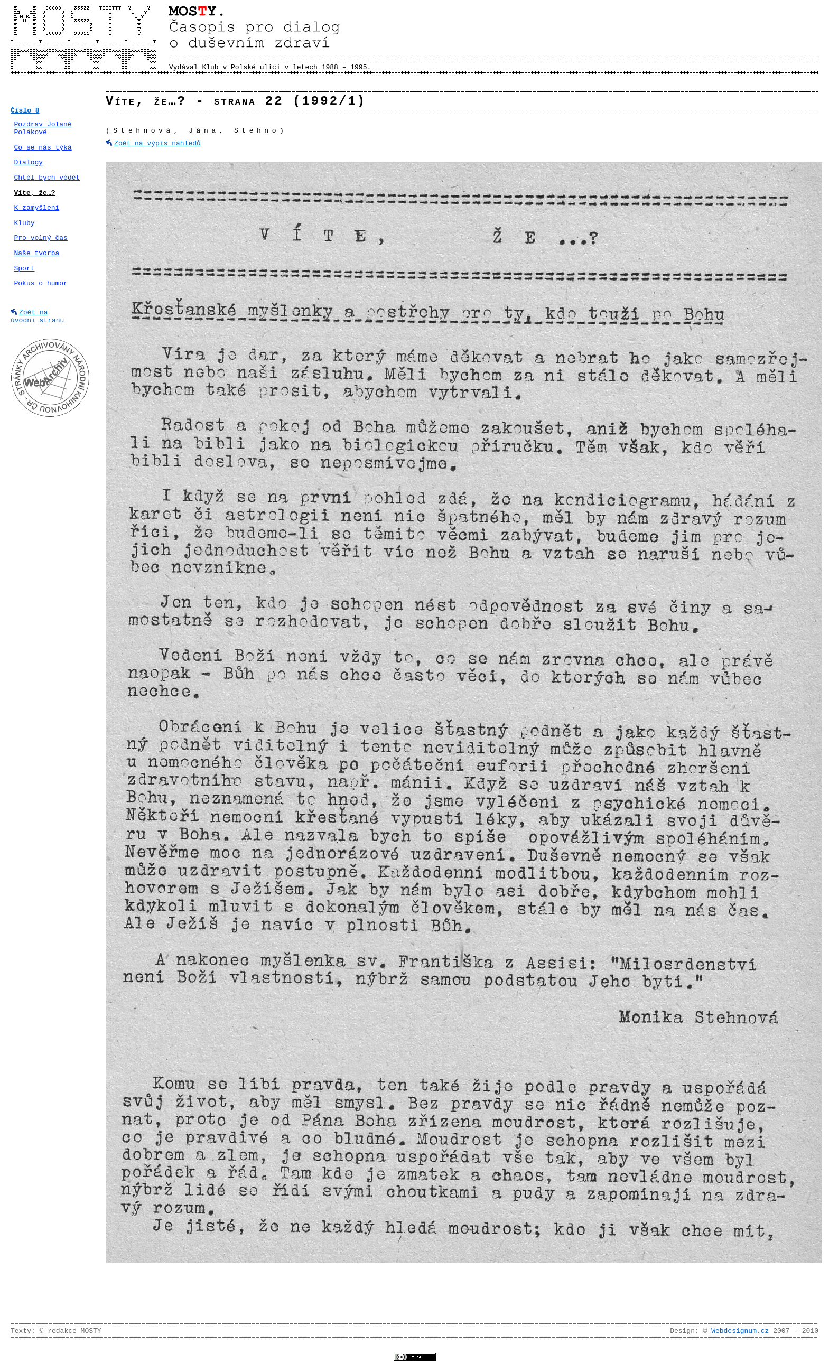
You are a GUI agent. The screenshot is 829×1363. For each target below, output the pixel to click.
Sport (24, 269)
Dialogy (28, 162)
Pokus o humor (41, 283)
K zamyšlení (37, 208)
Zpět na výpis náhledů (157, 143)
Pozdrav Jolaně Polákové (43, 128)
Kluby (24, 223)
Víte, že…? (34, 193)
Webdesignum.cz (740, 1331)
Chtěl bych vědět (47, 178)
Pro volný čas (41, 238)
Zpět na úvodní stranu (37, 316)
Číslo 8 (25, 111)
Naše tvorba (37, 253)
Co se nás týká (43, 148)
